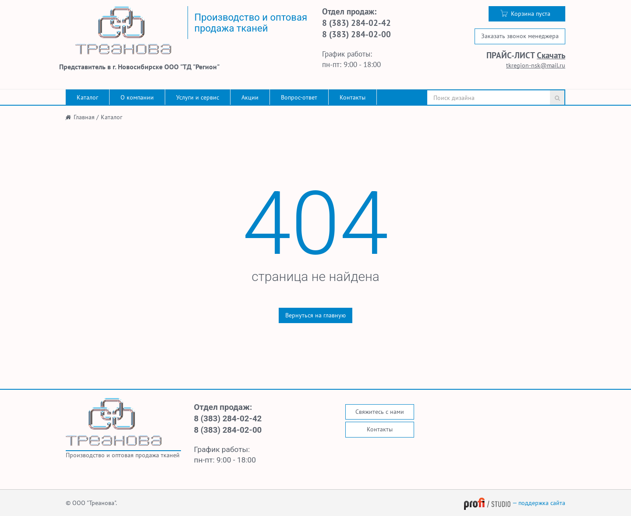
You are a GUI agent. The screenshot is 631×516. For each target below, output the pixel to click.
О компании (137, 97)
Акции (250, 97)
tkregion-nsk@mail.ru (535, 65)
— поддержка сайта (514, 503)
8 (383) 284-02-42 (356, 23)
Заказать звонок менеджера (520, 36)
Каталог (87, 97)
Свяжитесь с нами (379, 412)
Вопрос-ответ (299, 97)
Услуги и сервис (197, 97)
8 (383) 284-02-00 (356, 34)
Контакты (352, 97)
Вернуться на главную (315, 315)
